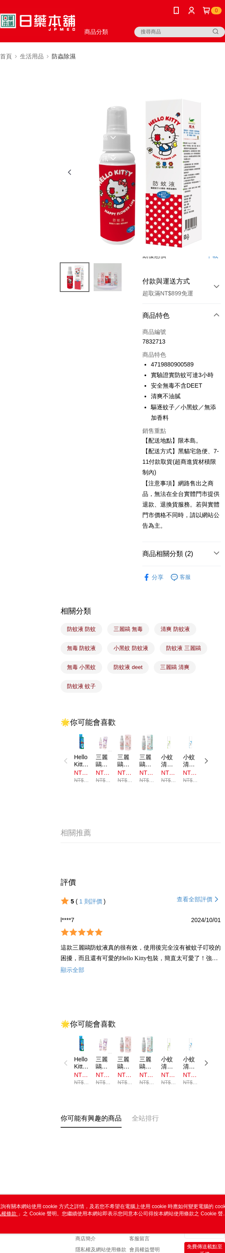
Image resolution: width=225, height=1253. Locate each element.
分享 (153, 577)
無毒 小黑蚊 (81, 667)
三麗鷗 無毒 (128, 629)
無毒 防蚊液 (81, 648)
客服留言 (139, 1239)
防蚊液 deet (128, 667)
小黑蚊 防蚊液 (131, 648)
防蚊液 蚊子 (81, 686)
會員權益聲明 (144, 1250)
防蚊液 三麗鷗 (183, 648)
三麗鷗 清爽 (174, 667)
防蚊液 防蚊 (81, 629)
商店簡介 (85, 1239)
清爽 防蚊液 (175, 629)
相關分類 (76, 611)
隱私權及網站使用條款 (100, 1250)
